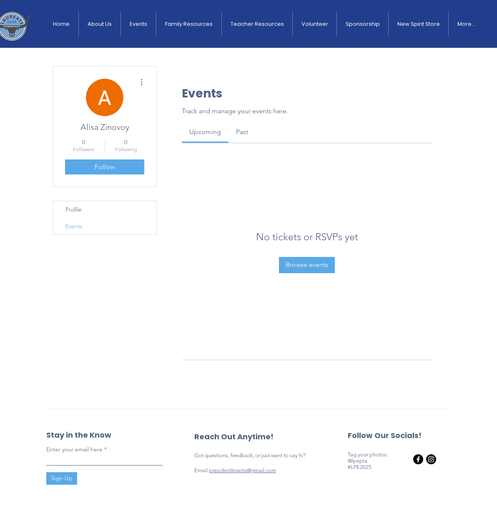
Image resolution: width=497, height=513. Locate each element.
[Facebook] (418, 459)
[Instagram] (431, 459)
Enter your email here (74, 449)
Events (74, 226)
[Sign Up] (61, 478)
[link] (205, 132)
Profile (73, 209)
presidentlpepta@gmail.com (242, 470)
